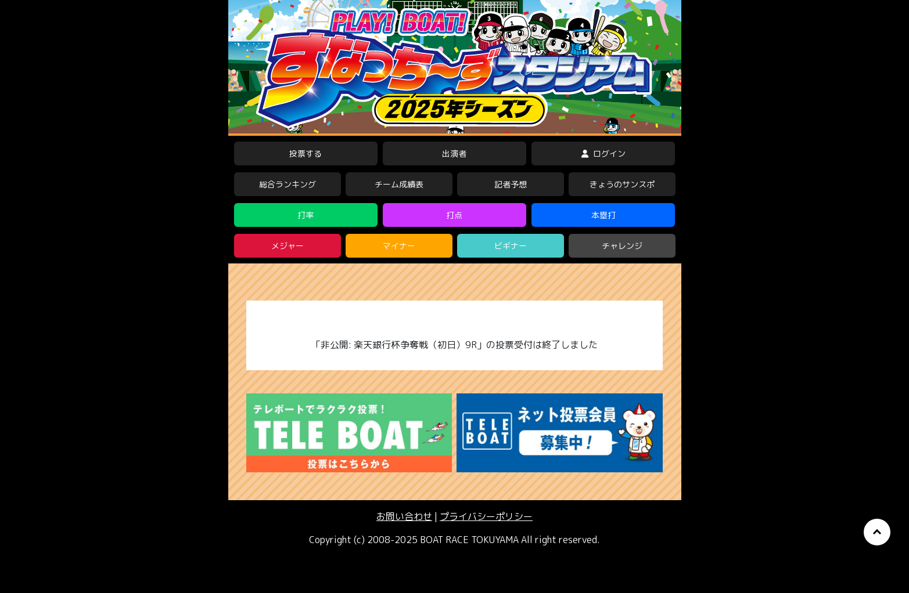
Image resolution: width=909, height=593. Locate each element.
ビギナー (510, 245)
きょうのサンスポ (622, 184)
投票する (305, 153)
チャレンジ (622, 245)
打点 (454, 214)
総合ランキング (287, 184)
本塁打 (603, 214)
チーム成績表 (399, 184)
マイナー (399, 245)
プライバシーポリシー (486, 516)
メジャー (287, 245)
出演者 (454, 153)
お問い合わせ (404, 516)
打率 (305, 214)
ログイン (603, 153)
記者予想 (510, 184)
